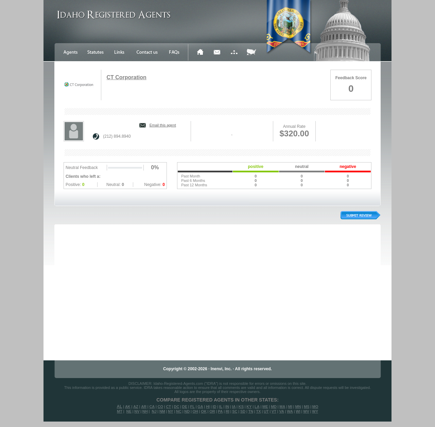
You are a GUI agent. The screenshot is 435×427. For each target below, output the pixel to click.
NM (162, 411)
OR (212, 411)
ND (187, 411)
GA (200, 407)
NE (129, 411)
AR (143, 407)
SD (242, 411)
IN (227, 407)
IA (234, 407)
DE (184, 407)
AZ (135, 407)
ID (214, 407)
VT (274, 411)
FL (192, 407)
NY (170, 411)
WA (290, 411)
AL (119, 406)
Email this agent (163, 125)
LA (257, 407)
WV (306, 411)
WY (315, 411)
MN (298, 407)
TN (251, 411)
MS (307, 407)
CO (160, 407)
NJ (154, 411)
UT (266, 411)
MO (315, 407)
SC (234, 411)
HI (208, 407)
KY (248, 407)
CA (152, 407)
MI (290, 407)
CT (168, 407)
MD (274, 407)
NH (145, 411)
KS (241, 407)
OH (195, 411)
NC (178, 411)
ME (265, 407)
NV (136, 411)
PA (220, 411)
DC (176, 407)
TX (258, 411)
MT (119, 411)
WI (298, 411)
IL (221, 407)
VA (281, 411)
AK (127, 407)
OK (204, 411)
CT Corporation (126, 77)
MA (282, 407)
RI (227, 411)
